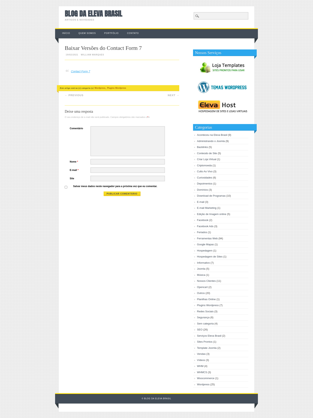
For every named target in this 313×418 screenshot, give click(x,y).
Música (201, 274)
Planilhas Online (206, 299)
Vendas (201, 353)
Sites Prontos (204, 341)
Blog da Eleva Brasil (93, 13)
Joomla (201, 268)
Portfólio (111, 33)
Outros (201, 293)
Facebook (202, 220)
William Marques (92, 54)
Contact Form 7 (80, 71)
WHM (200, 366)
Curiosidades (204, 177)
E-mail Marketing (207, 207)
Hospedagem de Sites (210, 256)
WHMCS (202, 372)
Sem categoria (205, 323)
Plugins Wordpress (116, 88)
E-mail (74, 170)
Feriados (202, 232)
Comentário (76, 128)
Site (72, 178)
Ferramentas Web (207, 238)
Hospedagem (204, 250)
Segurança (203, 317)
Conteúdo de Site (207, 153)
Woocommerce (205, 378)
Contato (133, 33)
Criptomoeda (204, 165)
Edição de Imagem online (211, 214)
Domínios (202, 189)
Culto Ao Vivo (205, 171)
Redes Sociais (205, 311)
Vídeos (201, 360)
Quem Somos (87, 33)
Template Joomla (207, 347)
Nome (74, 161)
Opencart (202, 287)
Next (173, 95)
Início (66, 33)
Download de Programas (211, 195)
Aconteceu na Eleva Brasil (212, 134)
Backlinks (202, 147)
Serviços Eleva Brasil (209, 335)
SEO (199, 329)
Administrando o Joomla (211, 141)
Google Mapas (205, 244)
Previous (74, 95)
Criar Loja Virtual (206, 159)
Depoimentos (204, 183)
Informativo (203, 262)
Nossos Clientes (206, 280)
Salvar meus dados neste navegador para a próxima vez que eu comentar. (115, 186)
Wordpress (99, 88)
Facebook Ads (205, 226)
